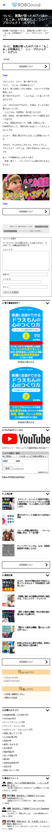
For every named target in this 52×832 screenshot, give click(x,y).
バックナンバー (18, 468)
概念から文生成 (11, 698)
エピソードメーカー (12, 681)
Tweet (5, 75)
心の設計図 (8, 737)
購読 (8, 461)
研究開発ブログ (26, 66)
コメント (8, 250)
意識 (6, 741)
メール (7, 279)
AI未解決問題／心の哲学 (14, 715)
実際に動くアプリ (11, 733)
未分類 (7, 748)
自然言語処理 (9, 763)
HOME (5, 31)
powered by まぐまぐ (43, 472)
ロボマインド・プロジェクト (16, 730)
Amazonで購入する (26, 362)
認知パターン (9, 770)
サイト (5, 287)
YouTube (13, 31)
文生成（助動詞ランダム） (15, 694)
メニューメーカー (11, 677)
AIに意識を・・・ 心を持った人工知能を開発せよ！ (25, 456)
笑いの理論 (8, 755)
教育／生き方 (9, 744)
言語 (6, 766)
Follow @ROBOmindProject (13, 477)
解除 (17, 461)
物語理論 (7, 752)
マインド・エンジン (12, 726)
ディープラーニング (12, 722)
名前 (6, 274)
